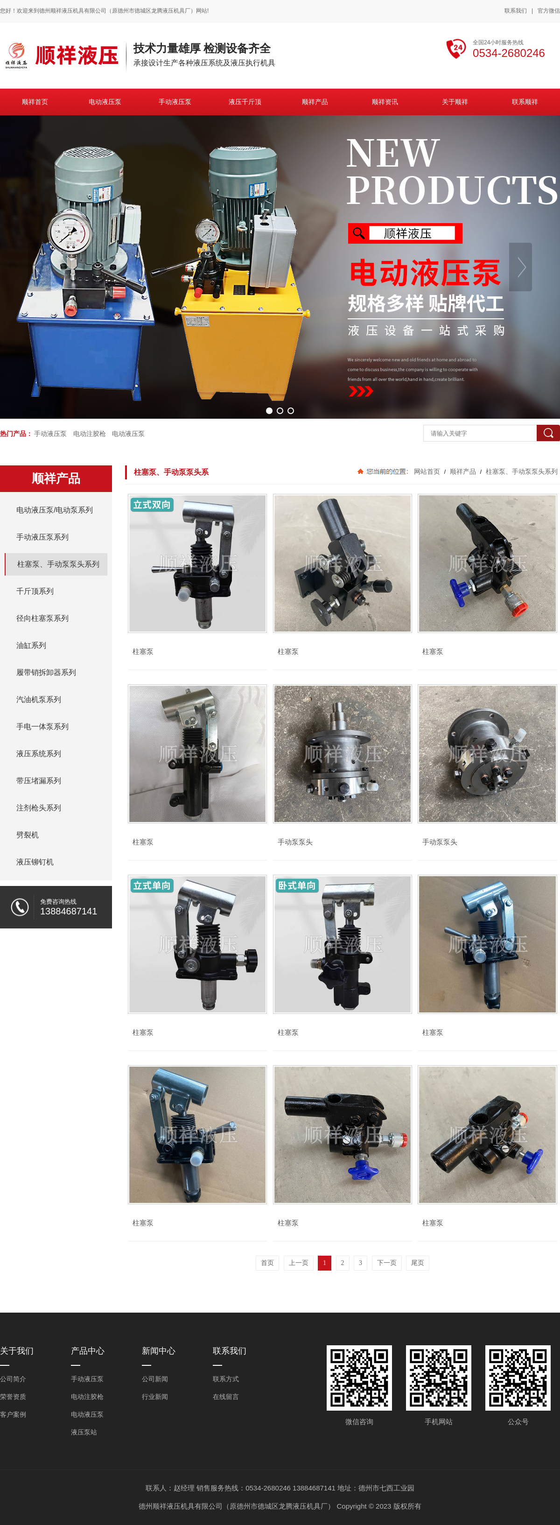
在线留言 (226, 1396)
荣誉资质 (13, 1396)
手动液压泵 (50, 433)
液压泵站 (84, 1432)
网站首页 (427, 471)
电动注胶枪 (89, 433)
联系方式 (226, 1379)
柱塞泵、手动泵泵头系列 (521, 471)
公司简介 (13, 1379)
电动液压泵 (128, 433)
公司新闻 (155, 1379)
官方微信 (549, 11)
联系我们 (515, 10)
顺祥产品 (463, 471)
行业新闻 (155, 1396)
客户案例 (13, 1414)
